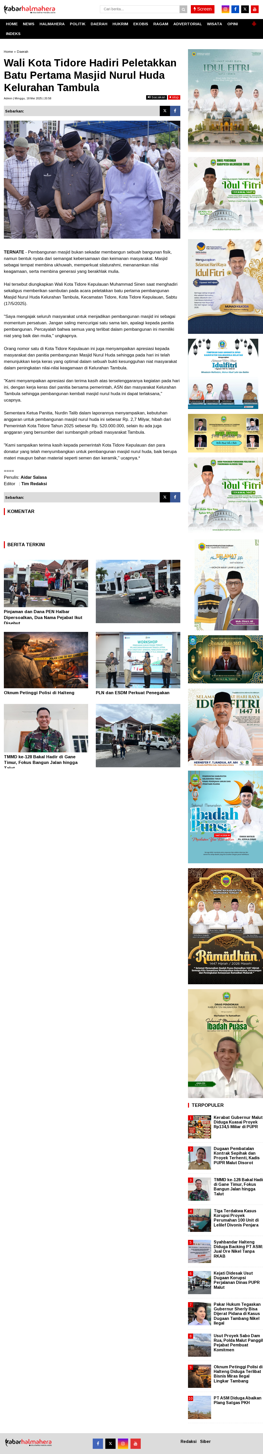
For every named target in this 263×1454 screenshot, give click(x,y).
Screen (203, 9)
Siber (205, 1441)
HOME (12, 24)
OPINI (232, 24)
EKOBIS (140, 24)
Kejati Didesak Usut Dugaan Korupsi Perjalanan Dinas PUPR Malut (237, 1280)
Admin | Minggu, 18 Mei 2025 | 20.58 (27, 98)
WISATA (214, 24)
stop (174, 97)
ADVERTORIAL (187, 24)
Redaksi (188, 1441)
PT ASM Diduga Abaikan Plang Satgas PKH (237, 1400)
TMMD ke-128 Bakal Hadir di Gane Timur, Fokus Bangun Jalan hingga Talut (41, 762)
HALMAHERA (52, 24)
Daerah (22, 52)
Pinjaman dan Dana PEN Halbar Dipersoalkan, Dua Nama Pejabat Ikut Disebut (43, 617)
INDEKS (13, 33)
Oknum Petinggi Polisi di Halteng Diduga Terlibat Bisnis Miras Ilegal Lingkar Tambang (238, 1374)
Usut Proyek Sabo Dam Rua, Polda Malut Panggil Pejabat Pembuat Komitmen (238, 1343)
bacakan (156, 97)
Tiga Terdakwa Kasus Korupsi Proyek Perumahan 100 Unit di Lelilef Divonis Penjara (236, 1218)
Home (8, 52)
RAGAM (160, 24)
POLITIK (78, 24)
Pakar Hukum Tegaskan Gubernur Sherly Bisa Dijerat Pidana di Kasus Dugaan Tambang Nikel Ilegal (237, 1313)
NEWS (28, 24)
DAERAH (99, 24)
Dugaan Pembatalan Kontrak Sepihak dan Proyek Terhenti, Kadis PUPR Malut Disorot (237, 1155)
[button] (254, 21)
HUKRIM (120, 24)
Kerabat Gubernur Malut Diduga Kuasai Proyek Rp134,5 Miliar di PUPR (238, 1122)
